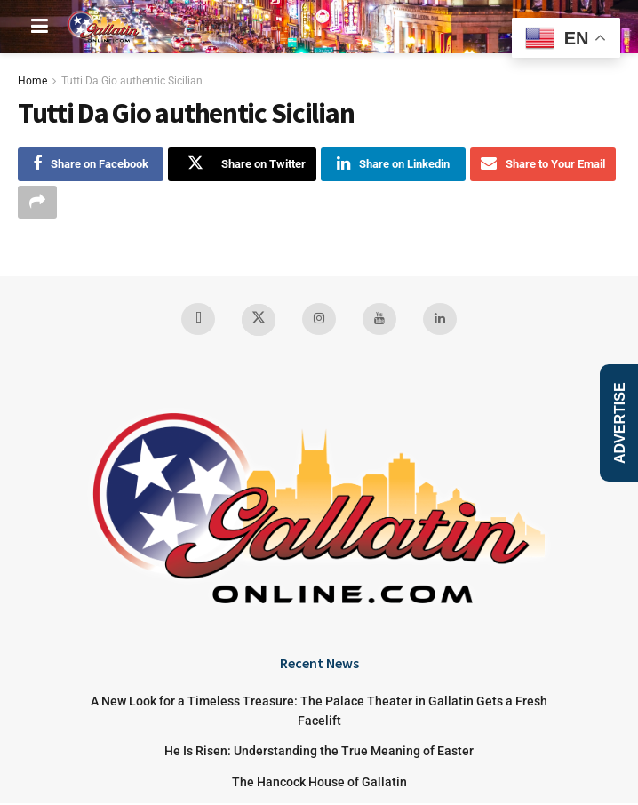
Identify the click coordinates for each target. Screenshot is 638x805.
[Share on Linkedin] (394, 164)
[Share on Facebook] (90, 164)
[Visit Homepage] (105, 26)
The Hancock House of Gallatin (319, 784)
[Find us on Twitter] (258, 322)
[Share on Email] (543, 164)
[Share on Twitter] (242, 164)
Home (32, 81)
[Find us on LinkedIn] (440, 320)
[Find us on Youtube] (379, 320)
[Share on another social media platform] (37, 202)
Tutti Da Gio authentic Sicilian (132, 81)
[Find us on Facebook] (198, 320)
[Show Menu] (39, 26)
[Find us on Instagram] (319, 320)
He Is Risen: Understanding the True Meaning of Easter (319, 752)
